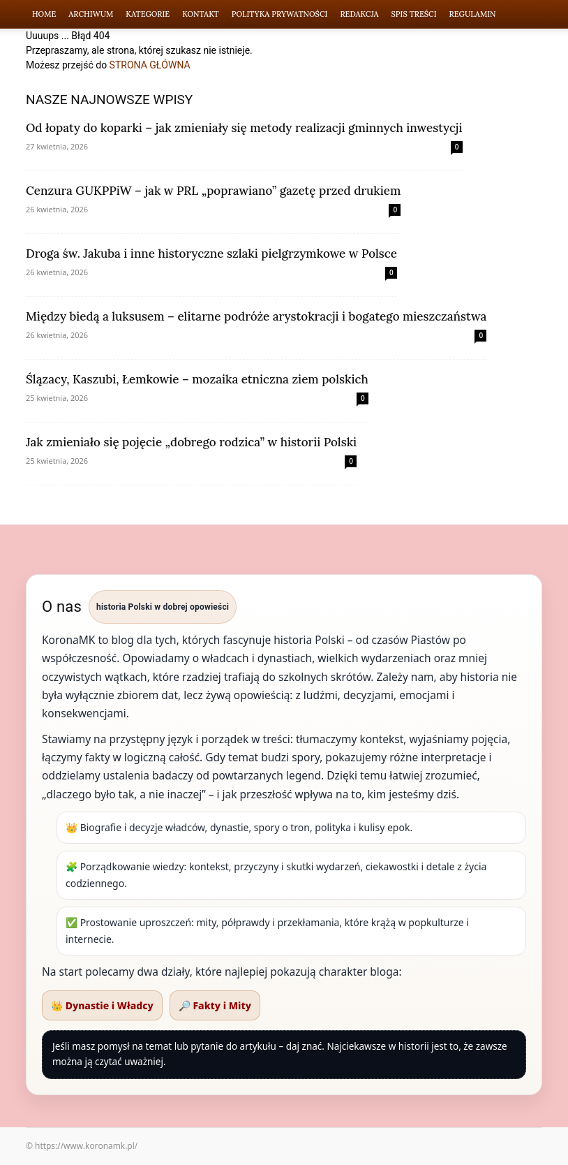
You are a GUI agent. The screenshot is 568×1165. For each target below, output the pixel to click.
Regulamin (472, 14)
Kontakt (200, 14)
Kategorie (148, 14)
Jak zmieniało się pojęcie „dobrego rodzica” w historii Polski (191, 442)
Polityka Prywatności (280, 14)
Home (44, 14)
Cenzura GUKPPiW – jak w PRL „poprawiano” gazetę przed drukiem (213, 190)
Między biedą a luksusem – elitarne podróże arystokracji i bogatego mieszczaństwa (256, 316)
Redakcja (359, 14)
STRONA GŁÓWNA (150, 65)
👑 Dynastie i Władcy (102, 1005)
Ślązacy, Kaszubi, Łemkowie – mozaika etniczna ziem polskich (197, 379)
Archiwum (90, 14)
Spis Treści (414, 14)
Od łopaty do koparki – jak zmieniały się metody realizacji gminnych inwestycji (244, 127)
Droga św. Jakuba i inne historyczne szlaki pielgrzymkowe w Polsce (211, 253)
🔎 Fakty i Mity (215, 1005)
